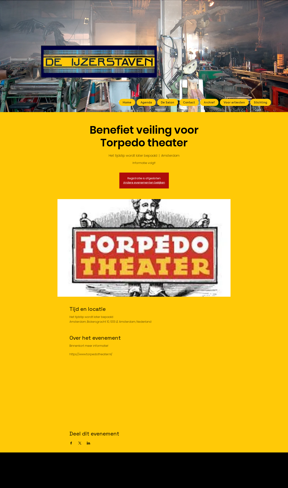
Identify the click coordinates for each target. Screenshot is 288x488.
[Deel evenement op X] (80, 443)
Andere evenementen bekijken (144, 183)
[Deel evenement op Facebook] (71, 443)
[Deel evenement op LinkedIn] (88, 443)
